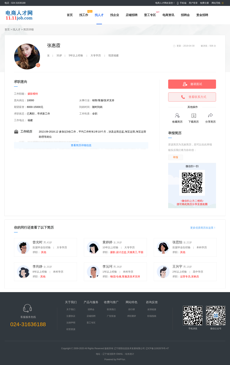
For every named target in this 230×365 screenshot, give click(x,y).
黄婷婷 (107, 242)
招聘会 (185, 15)
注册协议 (70, 316)
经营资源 (70, 329)
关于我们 (70, 309)
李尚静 (38, 266)
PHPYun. (121, 359)
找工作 (83, 15)
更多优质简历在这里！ (203, 227)
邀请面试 (196, 84)
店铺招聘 (131, 15)
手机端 (183, 3)
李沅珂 (107, 266)
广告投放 (111, 316)
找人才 (99, 15)
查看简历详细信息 (81, 145)
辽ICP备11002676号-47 (157, 348)
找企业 (114, 15)
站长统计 (129, 354)
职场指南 (151, 316)
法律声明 (70, 322)
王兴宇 (177, 266)
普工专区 (150, 15)
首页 (70, 15)
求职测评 (131, 316)
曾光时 (38, 242)
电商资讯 (168, 15)
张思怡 (177, 242)
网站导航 (216, 3)
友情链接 (151, 309)
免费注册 (204, 3)
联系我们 (111, 309)
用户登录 (193, 3)
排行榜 (131, 309)
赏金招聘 (202, 15)
